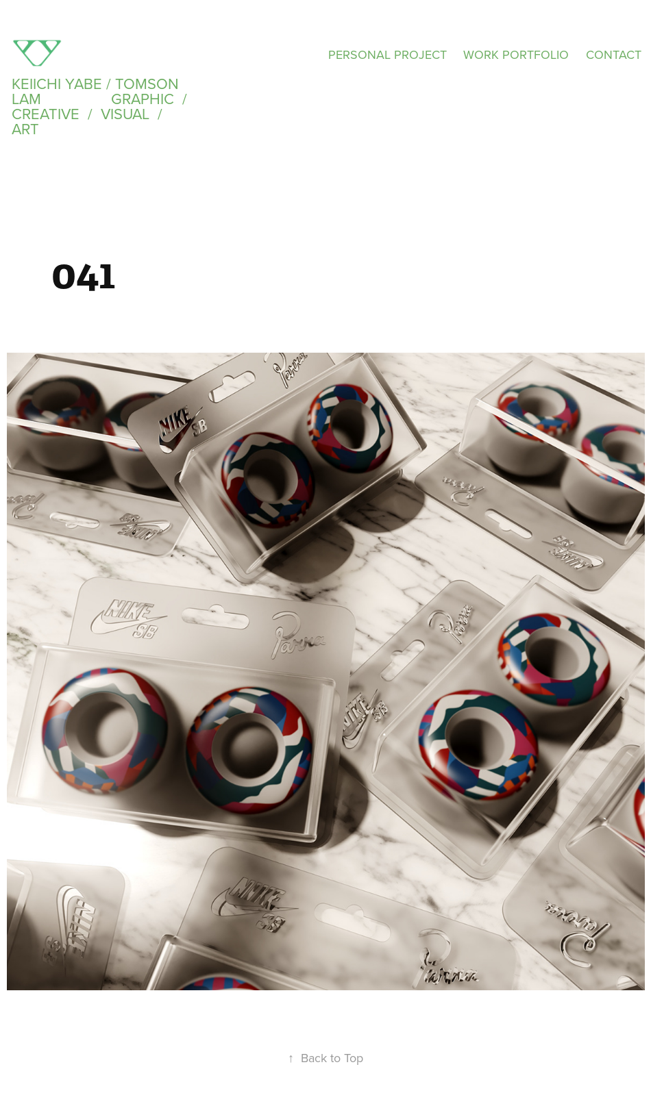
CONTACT (613, 54)
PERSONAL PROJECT (387, 54)
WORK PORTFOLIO (516, 54)
